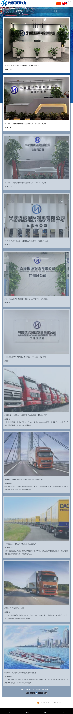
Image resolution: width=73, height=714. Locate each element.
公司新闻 (19, 11)
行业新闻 (54, 11)
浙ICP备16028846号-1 (29, 703)
